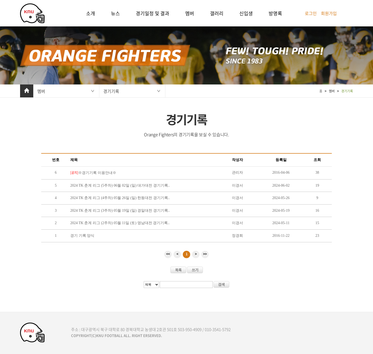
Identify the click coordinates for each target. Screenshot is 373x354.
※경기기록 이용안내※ (93, 173)
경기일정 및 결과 (152, 13)
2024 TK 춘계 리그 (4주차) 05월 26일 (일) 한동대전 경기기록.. (120, 198)
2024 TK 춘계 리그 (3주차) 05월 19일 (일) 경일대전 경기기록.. (120, 211)
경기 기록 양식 (82, 236)
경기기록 (111, 91)
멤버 (189, 13)
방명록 (275, 13)
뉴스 (115, 13)
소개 (90, 13)
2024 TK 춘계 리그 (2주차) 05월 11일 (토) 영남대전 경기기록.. (120, 223)
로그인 (311, 13)
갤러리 (216, 13)
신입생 (246, 13)
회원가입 (329, 13)
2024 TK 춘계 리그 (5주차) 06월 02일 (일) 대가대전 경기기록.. (120, 185)
